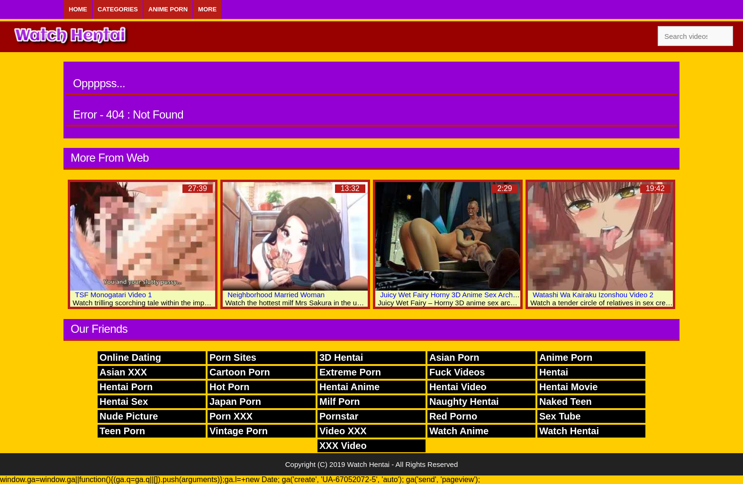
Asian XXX (123, 372)
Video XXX (343, 431)
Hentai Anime (349, 387)
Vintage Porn (238, 431)
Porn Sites (232, 357)
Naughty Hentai (464, 401)
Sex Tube (559, 416)
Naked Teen (565, 401)
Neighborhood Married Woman (276, 295)
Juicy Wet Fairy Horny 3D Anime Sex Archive (451, 295)
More (207, 9)
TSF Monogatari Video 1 (113, 295)
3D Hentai (341, 357)
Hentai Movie (568, 387)
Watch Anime (459, 431)
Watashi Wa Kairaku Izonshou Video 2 (593, 295)
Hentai (553, 372)
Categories (118, 9)
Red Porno (453, 416)
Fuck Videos (457, 372)
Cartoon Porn (239, 372)
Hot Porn (229, 387)
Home (78, 9)
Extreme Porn (350, 372)
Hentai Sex (124, 401)
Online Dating (130, 357)
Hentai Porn (126, 387)
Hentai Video (458, 387)
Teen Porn (122, 431)
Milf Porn (339, 401)
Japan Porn (235, 401)
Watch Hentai (569, 431)
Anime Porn (168, 9)
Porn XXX (231, 416)
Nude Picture (129, 416)
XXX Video (343, 445)
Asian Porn (454, 357)
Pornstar (338, 416)
